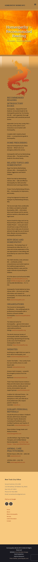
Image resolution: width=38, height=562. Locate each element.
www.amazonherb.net (20, 377)
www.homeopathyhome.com (20, 356)
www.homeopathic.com (17, 300)
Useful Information (12, 518)
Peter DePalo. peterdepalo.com (19, 558)
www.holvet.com (16, 456)
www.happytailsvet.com (18, 462)
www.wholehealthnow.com (19, 279)
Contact (9, 521)
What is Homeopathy (12, 514)
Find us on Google (10, 499)
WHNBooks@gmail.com (18, 281)
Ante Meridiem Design (21, 552)
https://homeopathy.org (20, 345)
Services (9, 516)
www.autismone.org (19, 367)
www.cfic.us (16, 405)
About (8, 512)
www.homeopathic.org (19, 330)
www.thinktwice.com (23, 390)
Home (18, 39)
